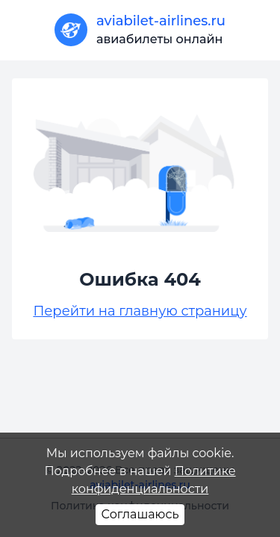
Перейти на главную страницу (139, 311)
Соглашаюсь (140, 514)
